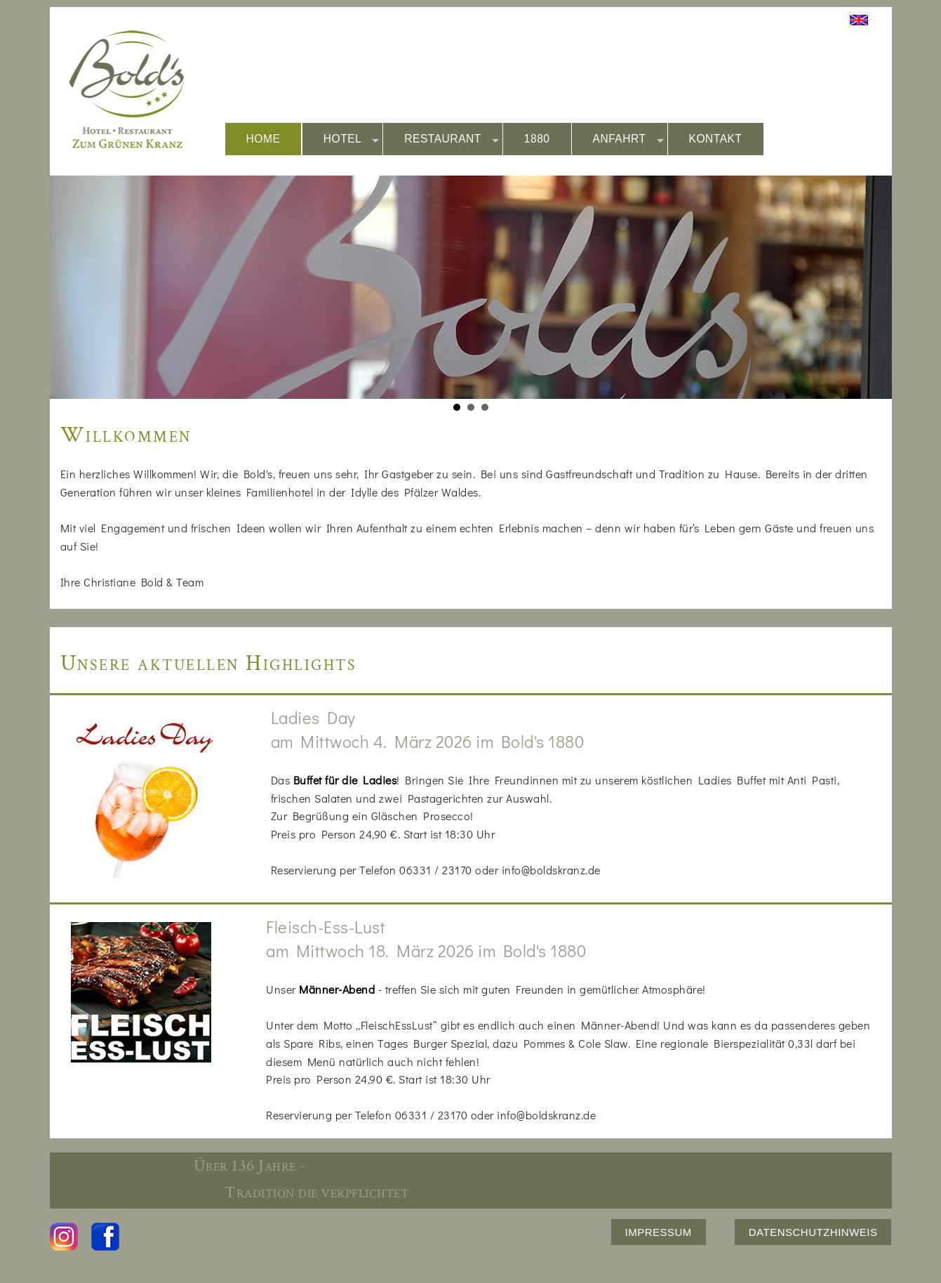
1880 (537, 139)
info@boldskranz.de (551, 869)
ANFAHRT (628, 139)
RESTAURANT (451, 139)
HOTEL (351, 139)
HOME (263, 139)
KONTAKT (715, 139)
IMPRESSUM (658, 1232)
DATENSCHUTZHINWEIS (813, 1232)
